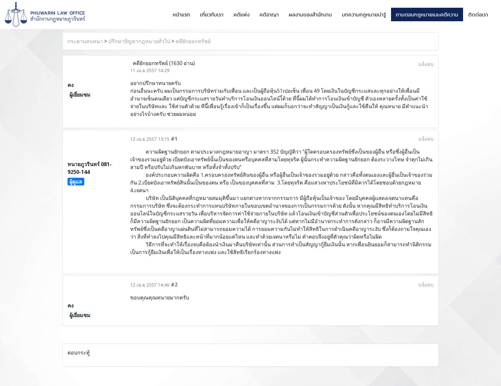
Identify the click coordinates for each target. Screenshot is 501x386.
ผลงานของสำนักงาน (310, 14)
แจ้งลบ (425, 64)
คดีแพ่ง (241, 14)
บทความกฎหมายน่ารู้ (364, 14)
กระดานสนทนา (85, 41)
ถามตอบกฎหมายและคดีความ (427, 14)
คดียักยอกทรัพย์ (193, 41)
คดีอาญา (269, 14)
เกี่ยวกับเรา (211, 14)
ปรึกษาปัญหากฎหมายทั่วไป (139, 41)
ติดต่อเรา (478, 14)
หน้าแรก (181, 14)
